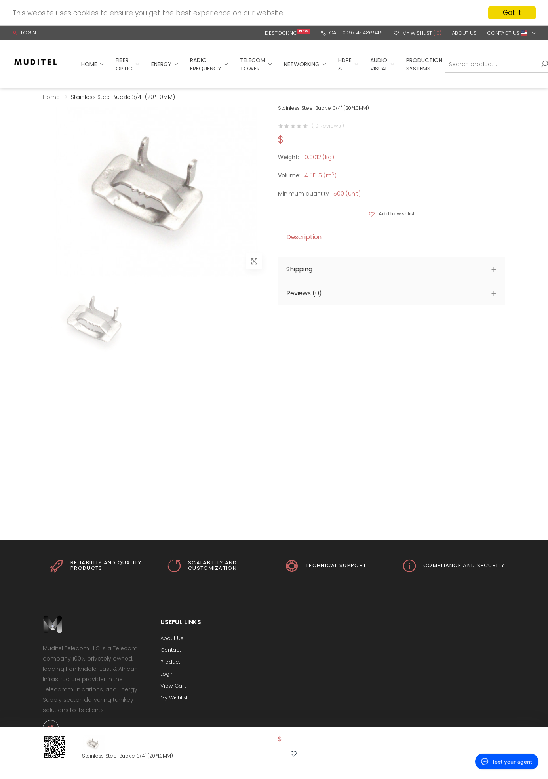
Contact (170, 649)
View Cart (173, 685)
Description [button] (304, 236)
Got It (512, 12)
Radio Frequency (205, 64)
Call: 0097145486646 (351, 32)
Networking (302, 64)
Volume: (289, 175)
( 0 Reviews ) (328, 125)
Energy (161, 64)
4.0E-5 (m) (320, 175)
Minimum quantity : (305, 193)
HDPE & (345, 64)
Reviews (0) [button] (304, 293)
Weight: (288, 157)
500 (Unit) (347, 193)
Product (170, 661)
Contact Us (503, 33)
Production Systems (424, 64)
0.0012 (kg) (319, 157)
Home (89, 64)
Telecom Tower (252, 64)
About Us (464, 33)
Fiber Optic (124, 64)
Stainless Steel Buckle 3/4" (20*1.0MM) (127, 756)
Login (24, 32)
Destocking (287, 33)
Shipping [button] (299, 269)
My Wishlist (417, 33)
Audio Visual (379, 64)
